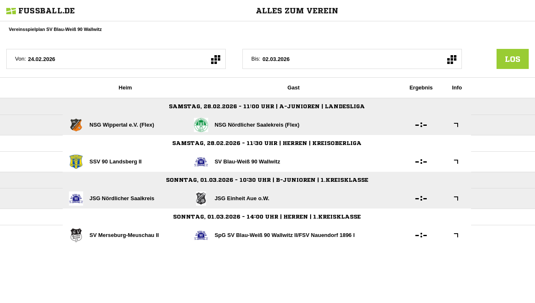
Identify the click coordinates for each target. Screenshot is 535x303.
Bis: (255, 59)
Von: (20, 59)
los (512, 59)
